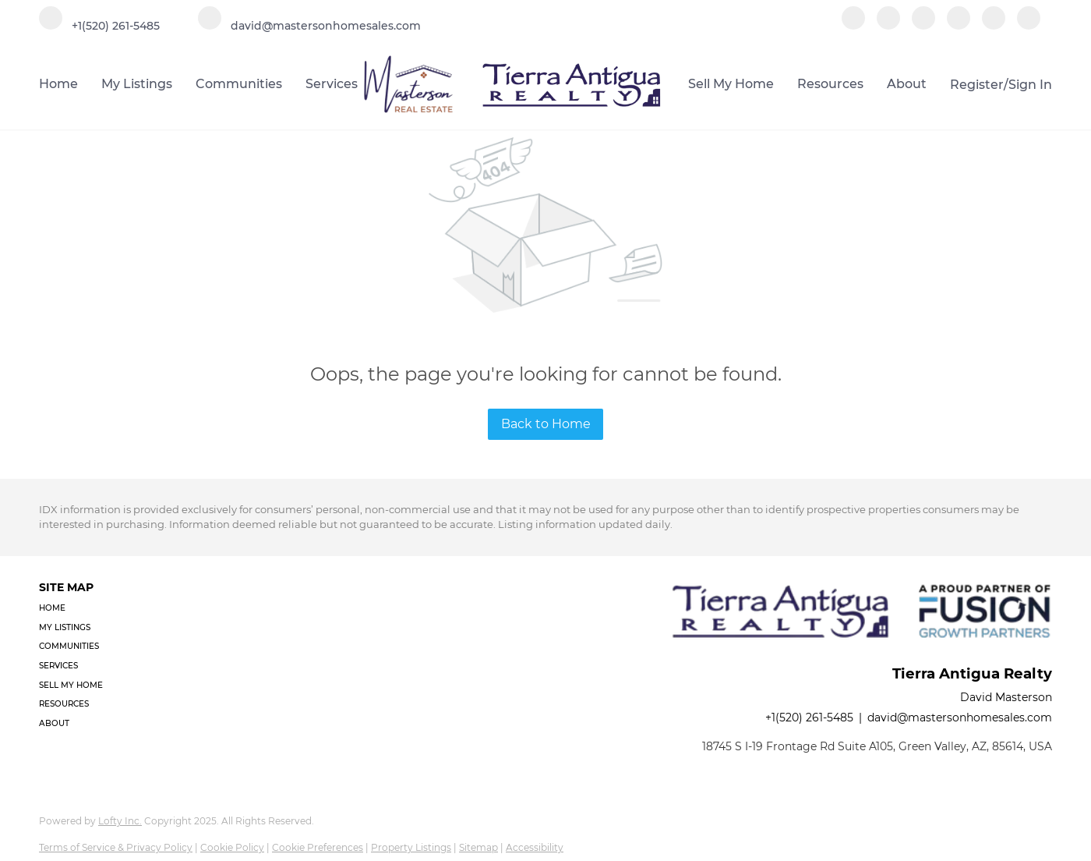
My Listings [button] (136, 83)
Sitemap (478, 847)
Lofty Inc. (120, 821)
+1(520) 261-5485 (809, 717)
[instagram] (958, 25)
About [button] (907, 83)
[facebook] (853, 25)
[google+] (1028, 25)
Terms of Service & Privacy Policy (115, 847)
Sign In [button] (1030, 84)
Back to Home (546, 423)
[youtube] (993, 25)
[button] (75, 609)
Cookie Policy (232, 847)
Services (331, 83)
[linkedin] (888, 25)
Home (58, 83)
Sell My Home (731, 83)
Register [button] (977, 84)
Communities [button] (239, 83)
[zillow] (923, 25)
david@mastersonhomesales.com (959, 717)
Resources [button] (830, 83)
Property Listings (411, 847)
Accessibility (534, 847)
